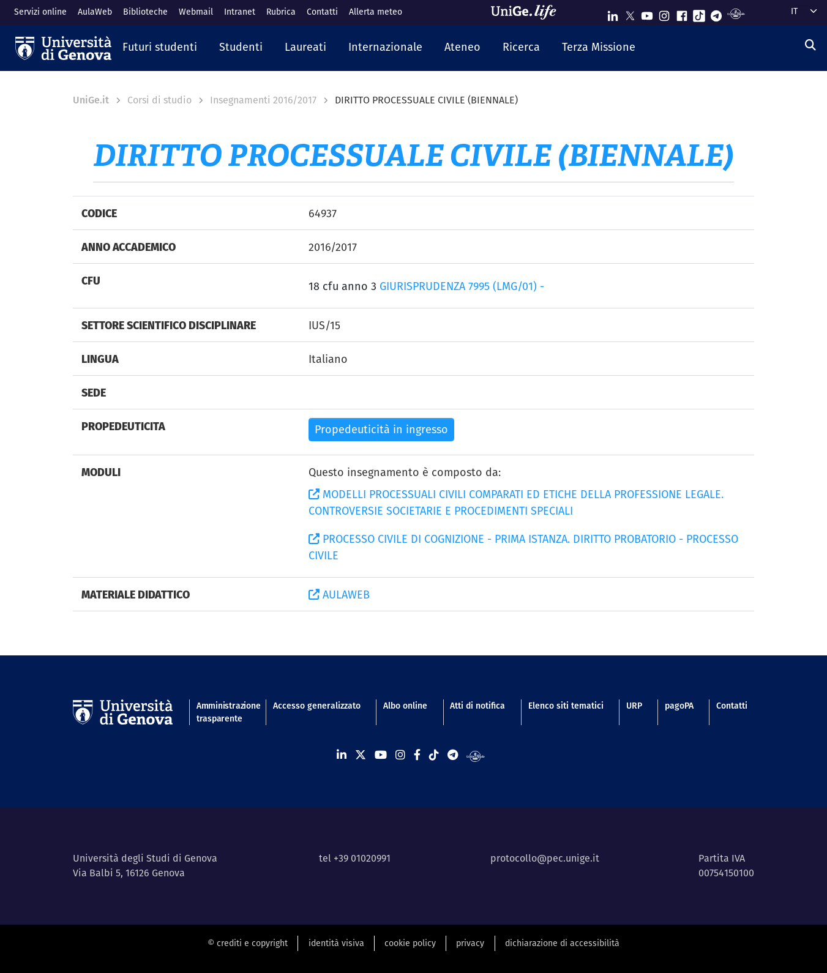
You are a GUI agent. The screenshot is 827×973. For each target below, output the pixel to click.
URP (634, 705)
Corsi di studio (159, 100)
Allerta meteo (375, 12)
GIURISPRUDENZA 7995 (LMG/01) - (462, 286)
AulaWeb (95, 12)
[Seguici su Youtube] (647, 13)
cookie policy (410, 943)
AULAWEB (339, 594)
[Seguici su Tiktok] (699, 13)
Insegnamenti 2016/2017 (263, 100)
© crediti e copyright (248, 943)
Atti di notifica (477, 705)
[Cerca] (810, 45)
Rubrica (281, 12)
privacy (470, 943)
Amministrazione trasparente (223, 712)
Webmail (196, 12)
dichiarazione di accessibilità (562, 943)
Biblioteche (145, 12)
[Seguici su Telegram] (716, 13)
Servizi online (40, 12)
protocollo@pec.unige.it (544, 858)
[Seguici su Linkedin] (612, 13)
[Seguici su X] (630, 13)
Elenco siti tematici (566, 705)
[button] (159, 48)
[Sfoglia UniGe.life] (527, 12)
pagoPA (679, 705)
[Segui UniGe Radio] (736, 13)
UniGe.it (91, 100)
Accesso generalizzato (317, 705)
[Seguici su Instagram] (664, 13)
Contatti (322, 12)
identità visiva (336, 943)
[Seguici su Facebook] (682, 13)
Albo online (405, 705)
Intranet (239, 12)
